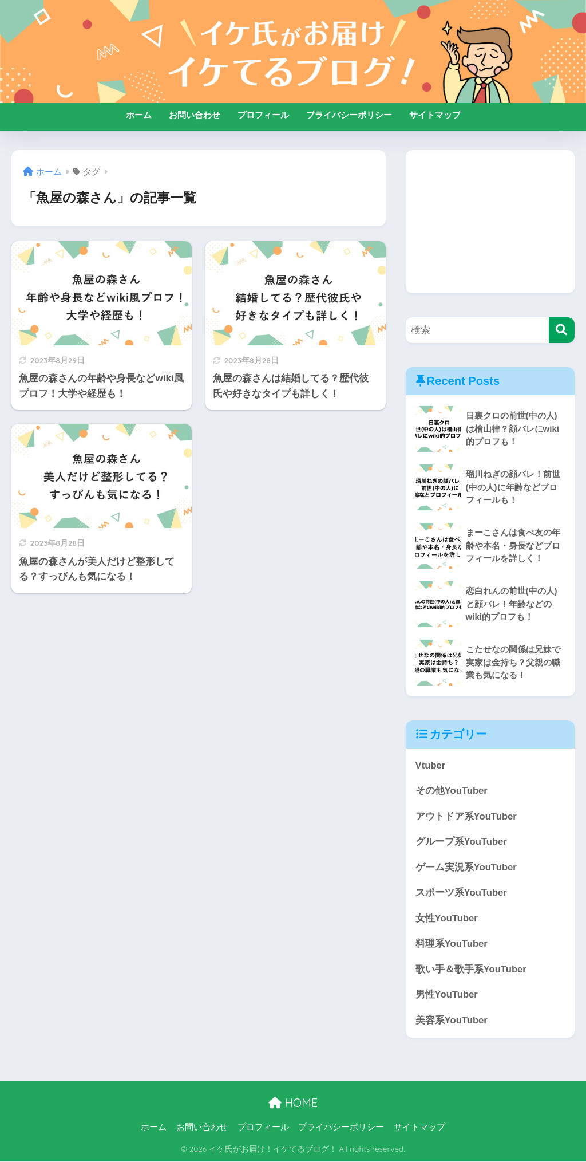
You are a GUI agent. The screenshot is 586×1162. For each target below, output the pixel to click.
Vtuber (430, 765)
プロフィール (263, 115)
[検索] (562, 330)
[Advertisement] (490, 221)
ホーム (139, 115)
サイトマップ (435, 115)
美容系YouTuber (451, 1021)
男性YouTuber (446, 995)
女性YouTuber (446, 918)
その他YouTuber (451, 790)
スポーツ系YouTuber (461, 893)
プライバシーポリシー (349, 115)
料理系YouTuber (451, 944)
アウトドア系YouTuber (466, 816)
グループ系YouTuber (461, 842)
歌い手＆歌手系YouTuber (471, 969)
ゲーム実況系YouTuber (466, 867)
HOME (293, 1104)
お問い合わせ (194, 115)
